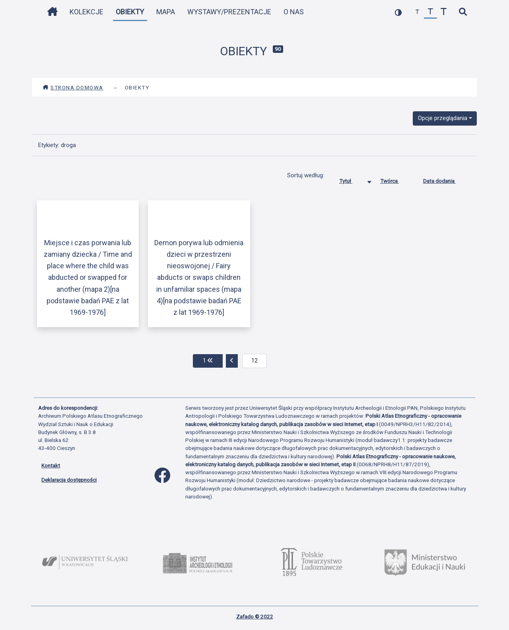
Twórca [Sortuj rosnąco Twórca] (395, 179)
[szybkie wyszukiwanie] (462, 12)
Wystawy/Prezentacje (229, 12)
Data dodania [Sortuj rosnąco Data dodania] (445, 179)
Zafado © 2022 (254, 616)
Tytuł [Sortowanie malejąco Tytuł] (351, 179)
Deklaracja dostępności (69, 480)
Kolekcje (86, 12)
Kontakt (50, 465)
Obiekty (130, 12)
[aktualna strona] (254, 361)
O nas (294, 12)
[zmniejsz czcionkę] (417, 12)
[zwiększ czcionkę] (443, 12)
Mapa (165, 12)
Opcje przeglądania (442, 118)
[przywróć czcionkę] (430, 12)
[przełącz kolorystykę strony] (398, 12)
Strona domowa (73, 87)
